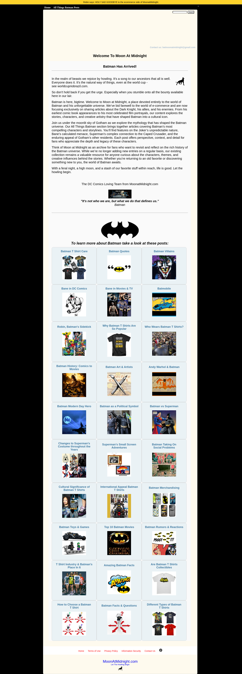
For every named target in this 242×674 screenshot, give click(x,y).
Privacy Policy (111, 651)
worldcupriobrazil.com (72, 86)
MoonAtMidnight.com (120, 661)
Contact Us (150, 651)
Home (47, 7)
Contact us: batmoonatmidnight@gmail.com (172, 47)
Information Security (131, 651)
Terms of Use (94, 651)
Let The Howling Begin (120, 664)
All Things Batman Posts (66, 7)
